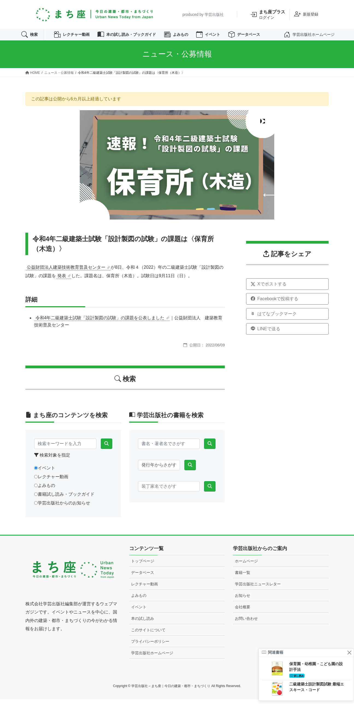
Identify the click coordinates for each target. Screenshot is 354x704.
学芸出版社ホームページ (152, 657)
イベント (227, 36)
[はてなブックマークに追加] (287, 318)
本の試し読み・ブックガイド (138, 36)
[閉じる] (349, 652)
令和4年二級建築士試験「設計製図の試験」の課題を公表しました (100, 322)
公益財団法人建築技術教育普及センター (66, 272)
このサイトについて (148, 634)
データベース (266, 36)
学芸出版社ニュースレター (258, 588)
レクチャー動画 (76, 36)
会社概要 (242, 611)
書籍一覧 (242, 577)
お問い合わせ (246, 623)
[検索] (106, 448)
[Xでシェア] (287, 288)
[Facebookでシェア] (287, 303)
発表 (61, 280)
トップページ (142, 565)
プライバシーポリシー (150, 646)
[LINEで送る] (287, 333)
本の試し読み (142, 623)
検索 (30, 36)
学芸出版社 (214, 14)
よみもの (192, 36)
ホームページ (246, 565)
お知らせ (242, 600)
